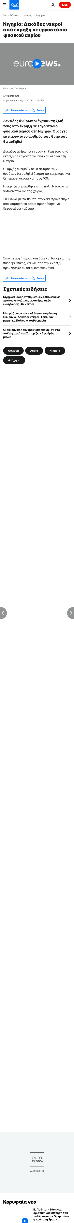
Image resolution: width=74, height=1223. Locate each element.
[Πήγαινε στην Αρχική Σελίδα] (14, 5)
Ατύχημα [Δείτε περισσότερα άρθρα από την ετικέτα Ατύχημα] (14, 360)
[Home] (4, 15)
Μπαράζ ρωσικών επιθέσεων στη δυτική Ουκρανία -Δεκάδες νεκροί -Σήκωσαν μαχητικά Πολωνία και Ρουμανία (30, 317)
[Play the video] (37, 64)
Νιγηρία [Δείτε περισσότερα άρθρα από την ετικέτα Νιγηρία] (55, 350)
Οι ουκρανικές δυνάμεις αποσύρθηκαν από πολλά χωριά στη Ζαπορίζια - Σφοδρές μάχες (31, 333)
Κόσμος (27, 15)
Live (65, 4)
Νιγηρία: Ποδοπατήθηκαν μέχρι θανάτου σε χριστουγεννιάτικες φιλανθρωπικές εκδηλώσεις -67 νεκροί (31, 300)
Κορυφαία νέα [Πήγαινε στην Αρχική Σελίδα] (19, 1202)
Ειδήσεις (14, 15)
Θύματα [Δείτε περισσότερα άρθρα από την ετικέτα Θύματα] (13, 350)
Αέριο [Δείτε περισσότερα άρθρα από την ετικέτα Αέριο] (34, 350)
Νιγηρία (40, 15)
